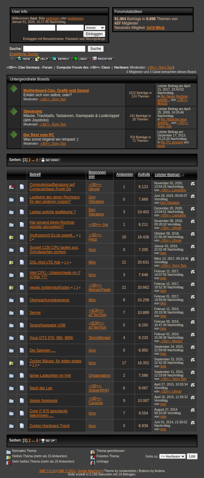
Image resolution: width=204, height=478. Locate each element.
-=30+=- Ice (98, 224)
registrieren (76, 18)
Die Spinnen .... (42, 350)
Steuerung (32, 111)
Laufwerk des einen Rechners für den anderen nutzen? (55, 199)
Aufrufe (144, 174)
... (34, 160)
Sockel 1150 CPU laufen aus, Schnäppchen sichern (54, 249)
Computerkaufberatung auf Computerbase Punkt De (52, 186)
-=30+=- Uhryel (95, 186)
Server (35, 312)
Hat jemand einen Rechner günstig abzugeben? (52, 224)
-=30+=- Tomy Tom (160, 67)
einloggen (53, 18)
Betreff (35, 174)
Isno (92, 249)
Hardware (121, 67)
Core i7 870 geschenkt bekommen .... (48, 413)
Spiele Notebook (43, 400)
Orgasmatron (100, 375)
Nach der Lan (41, 388)
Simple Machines (90, 471)
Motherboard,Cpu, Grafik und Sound (56, 90)
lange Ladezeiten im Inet (50, 375)
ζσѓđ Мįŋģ (156, 27)
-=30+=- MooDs (171, 341)
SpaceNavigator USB (47, 325)
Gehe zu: (151, 456)
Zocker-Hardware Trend (50, 426)
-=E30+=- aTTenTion (97, 312)
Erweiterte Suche (23, 54)
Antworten (124, 174)
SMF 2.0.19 (47, 471)
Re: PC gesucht (172, 142)
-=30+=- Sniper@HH (99, 388)
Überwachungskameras (49, 300)
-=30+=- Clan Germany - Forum (29, 67)
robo (163, 416)
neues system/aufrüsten (50, 287)
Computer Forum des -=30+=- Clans (83, 67)
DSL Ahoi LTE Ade (45, 262)
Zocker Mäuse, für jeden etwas (55, 361)
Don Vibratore (96, 199)
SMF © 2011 (67, 471)
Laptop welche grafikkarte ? (53, 212)
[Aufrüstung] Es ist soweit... (52, 235)
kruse (161, 145)
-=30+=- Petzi (95, 237)
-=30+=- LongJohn (173, 190)
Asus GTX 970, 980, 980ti (51, 338)
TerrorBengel (99, 338)
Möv (92, 262)
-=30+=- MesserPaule (100, 287)
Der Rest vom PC (38, 135)
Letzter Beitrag (169, 175)
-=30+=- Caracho (96, 400)
